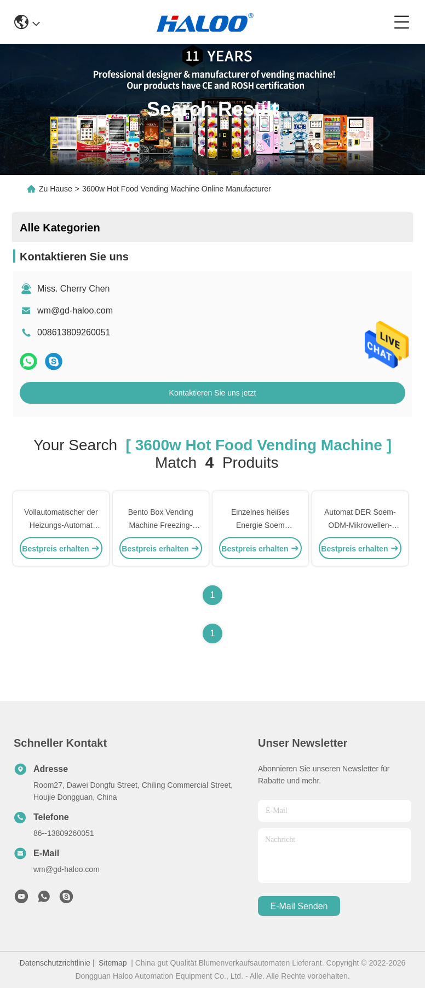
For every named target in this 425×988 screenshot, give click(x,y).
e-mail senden (299, 906)
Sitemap (113, 962)
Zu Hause (55, 188)
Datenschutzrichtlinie (55, 962)
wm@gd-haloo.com (75, 310)
